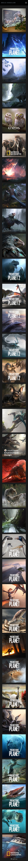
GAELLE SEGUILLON (8, 3)
